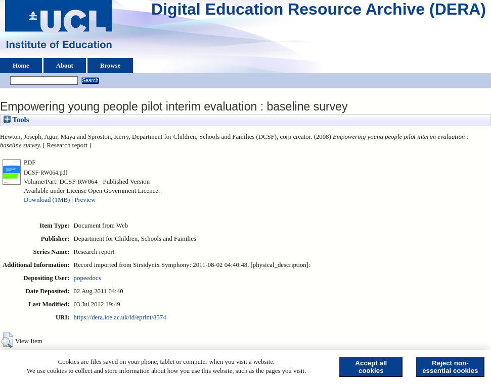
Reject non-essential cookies (450, 366)
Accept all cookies (371, 366)
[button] (7, 340)
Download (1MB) (47, 199)
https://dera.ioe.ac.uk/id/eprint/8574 (120, 317)
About (64, 65)
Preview (85, 199)
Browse (110, 65)
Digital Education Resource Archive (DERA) (318, 11)
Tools (16, 120)
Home (21, 65)
